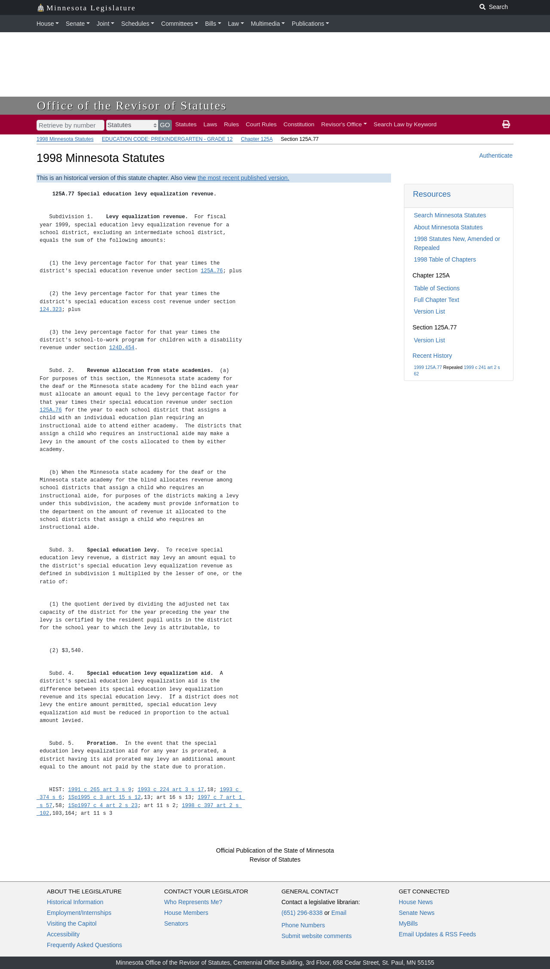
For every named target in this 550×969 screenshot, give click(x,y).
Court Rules (261, 124)
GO (165, 124)
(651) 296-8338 (302, 912)
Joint (103, 23)
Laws (210, 124)
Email (338, 912)
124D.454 (121, 347)
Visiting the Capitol (72, 923)
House (45, 23)
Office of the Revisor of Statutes (132, 105)
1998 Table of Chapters (445, 259)
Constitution (299, 124)
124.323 (50, 309)
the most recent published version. (243, 177)
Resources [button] (432, 193)
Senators (176, 923)
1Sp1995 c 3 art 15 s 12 (104, 797)
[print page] (506, 124)
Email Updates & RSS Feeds (437, 934)
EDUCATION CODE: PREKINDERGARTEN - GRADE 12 (167, 139)
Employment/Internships (79, 912)
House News (416, 902)
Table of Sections (437, 288)
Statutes (186, 124)
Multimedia (265, 23)
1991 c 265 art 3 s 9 (99, 789)
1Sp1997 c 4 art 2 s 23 (103, 805)
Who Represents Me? (193, 902)
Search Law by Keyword (405, 124)
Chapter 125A (256, 139)
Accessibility (63, 934)
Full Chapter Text (436, 299)
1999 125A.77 (428, 367)
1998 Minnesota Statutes (65, 139)
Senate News (416, 912)
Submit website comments (316, 935)
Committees (177, 23)
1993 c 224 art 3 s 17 (171, 789)
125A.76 (212, 270)
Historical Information (75, 902)
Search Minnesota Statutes (450, 215)
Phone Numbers (303, 925)
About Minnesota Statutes (448, 227)
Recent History (432, 355)
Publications (308, 23)
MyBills (408, 923)
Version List (429, 311)
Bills (210, 23)
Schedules (135, 23)
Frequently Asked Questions (84, 945)
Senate (75, 23)
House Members (186, 912)
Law (233, 23)
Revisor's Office (341, 124)
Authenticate (496, 155)
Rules (231, 124)
